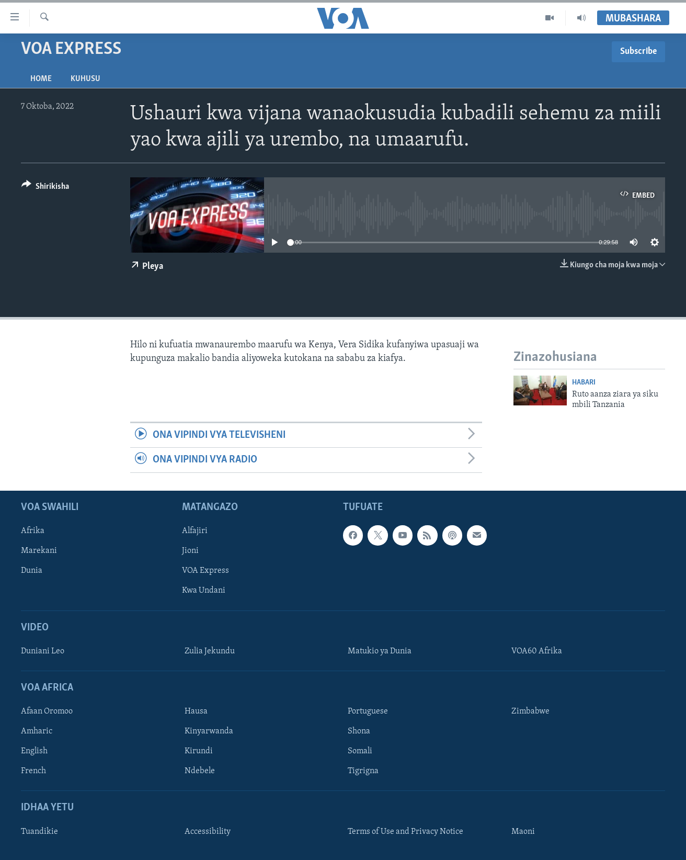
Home (41, 79)
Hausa (196, 711)
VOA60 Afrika (536, 651)
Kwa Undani (203, 590)
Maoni (523, 831)
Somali (360, 751)
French (33, 771)
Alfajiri (195, 531)
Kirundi (199, 751)
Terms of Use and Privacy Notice (405, 831)
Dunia (31, 571)
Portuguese (368, 711)
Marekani (39, 551)
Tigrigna (363, 771)
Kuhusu (85, 79)
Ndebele (200, 771)
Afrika (32, 531)
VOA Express (205, 571)
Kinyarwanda (209, 731)
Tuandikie (39, 831)
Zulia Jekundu (210, 651)
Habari (584, 383)
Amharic (36, 731)
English (34, 751)
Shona (359, 731)
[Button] (45, 188)
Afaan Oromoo (47, 711)
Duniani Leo (42, 651)
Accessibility (208, 831)
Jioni (190, 551)
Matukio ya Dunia (379, 651)
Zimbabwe (530, 711)
